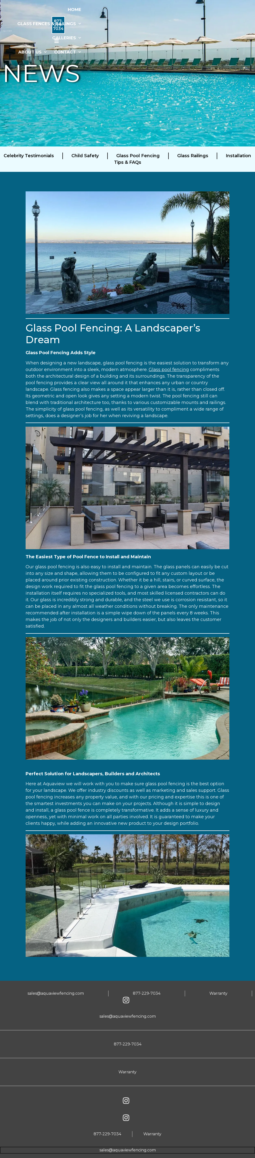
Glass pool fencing (169, 369)
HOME (80, 9)
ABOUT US (38, 52)
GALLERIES (72, 38)
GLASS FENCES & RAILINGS (55, 24)
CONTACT (73, 52)
